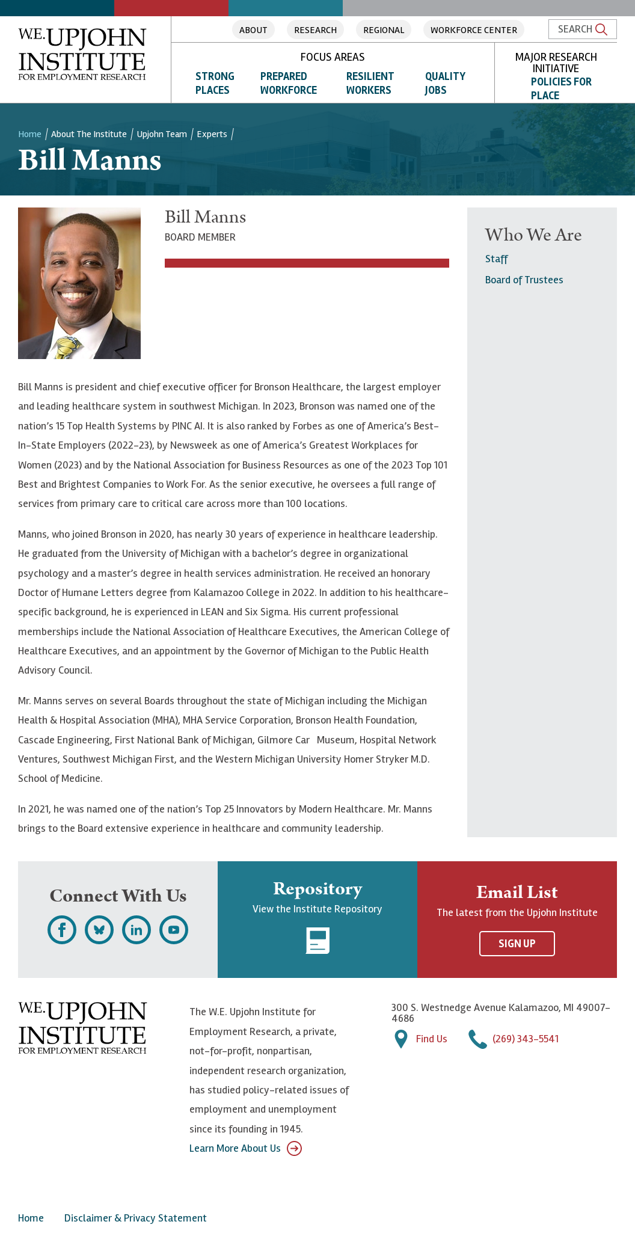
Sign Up (517, 943)
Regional (383, 30)
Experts (212, 134)
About (253, 30)
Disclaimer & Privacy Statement (135, 1218)
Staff (496, 258)
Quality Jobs (445, 83)
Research (315, 30)
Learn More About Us (245, 1148)
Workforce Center (474, 30)
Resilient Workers (370, 83)
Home (29, 134)
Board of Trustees (524, 279)
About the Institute (89, 134)
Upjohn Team (162, 134)
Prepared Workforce (288, 83)
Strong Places (215, 83)
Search (582, 28)
